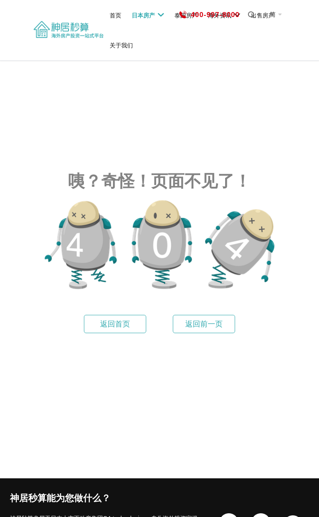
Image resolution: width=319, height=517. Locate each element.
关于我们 (121, 45)
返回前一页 (204, 324)
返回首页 (115, 324)
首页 (115, 15)
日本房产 (148, 15)
